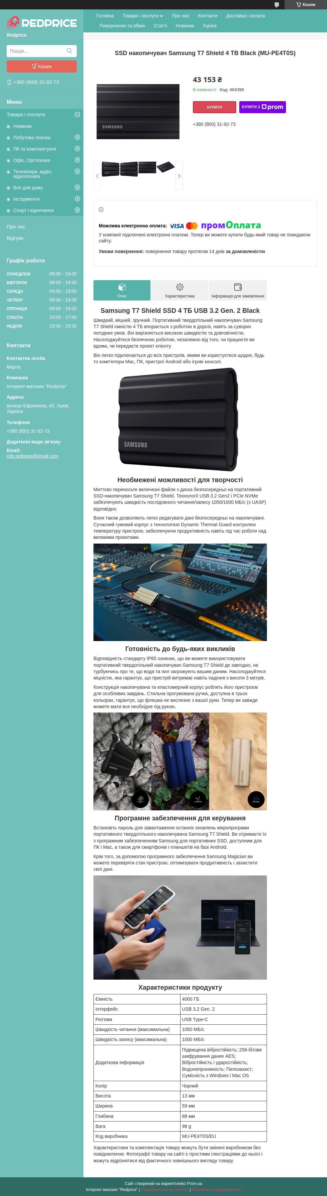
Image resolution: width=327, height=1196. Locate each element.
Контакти (208, 15)
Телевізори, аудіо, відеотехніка (32, 174)
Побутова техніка (31, 137)
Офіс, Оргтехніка (31, 160)
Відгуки (15, 238)
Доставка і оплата (245, 15)
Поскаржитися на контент (165, 1189)
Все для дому (28, 187)
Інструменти (26, 199)
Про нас (16, 226)
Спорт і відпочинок (33, 210)
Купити (214, 107)
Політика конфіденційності (216, 1189)
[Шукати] (69, 51)
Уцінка (210, 25)
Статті (160, 25)
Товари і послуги (26, 114)
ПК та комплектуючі (34, 149)
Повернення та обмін (122, 25)
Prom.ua (194, 1183)
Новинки (22, 126)
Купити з (262, 107)
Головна (105, 15)
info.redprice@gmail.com (32, 456)
